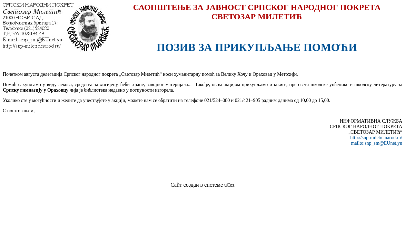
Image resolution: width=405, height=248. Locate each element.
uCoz (229, 185)
